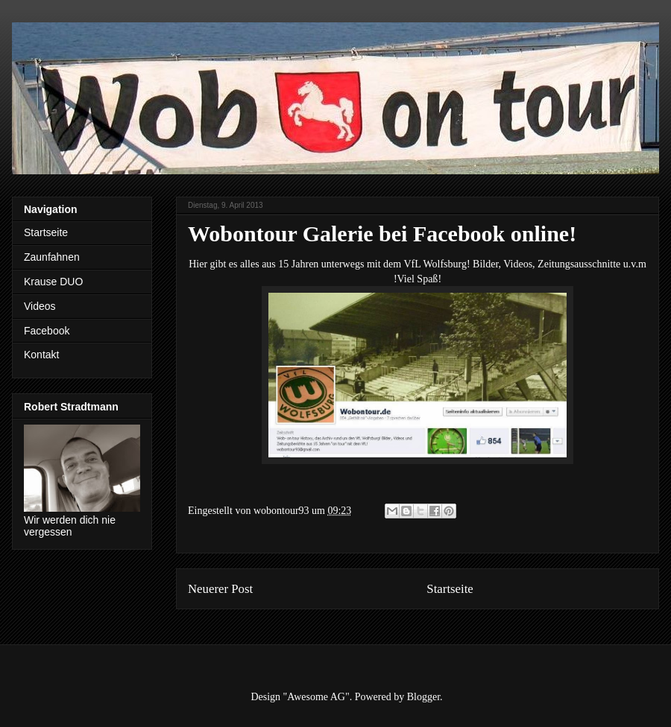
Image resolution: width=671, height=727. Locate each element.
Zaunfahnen (52, 257)
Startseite (449, 589)
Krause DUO (53, 282)
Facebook (46, 331)
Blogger (423, 696)
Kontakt (41, 355)
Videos (40, 306)
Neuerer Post (220, 589)
